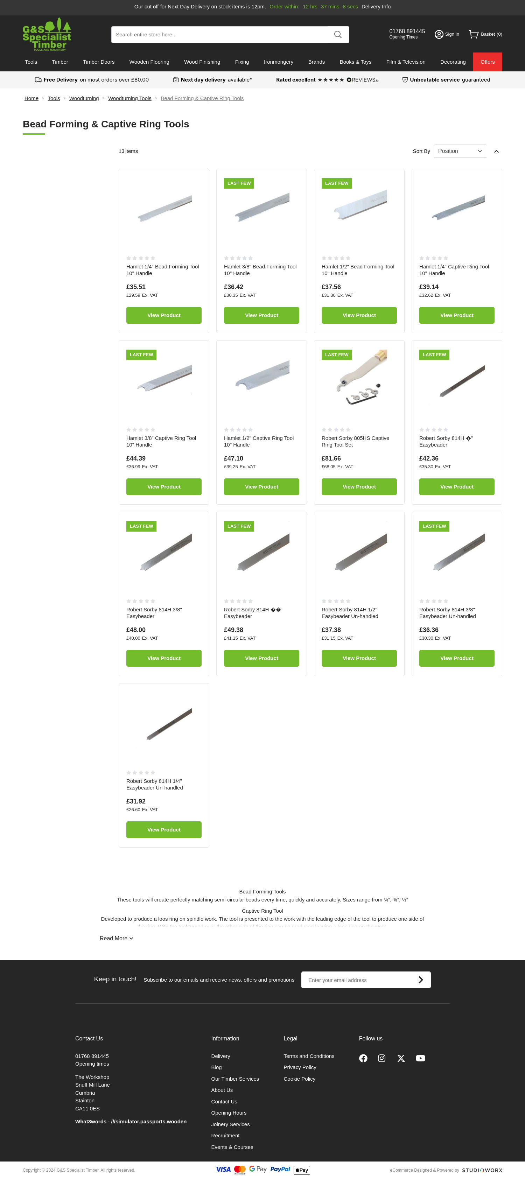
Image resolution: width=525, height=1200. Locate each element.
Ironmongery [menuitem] (278, 62)
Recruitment (225, 1135)
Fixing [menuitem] (242, 62)
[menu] (262, 61)
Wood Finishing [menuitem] (202, 62)
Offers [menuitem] (488, 62)
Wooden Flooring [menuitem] (149, 62)
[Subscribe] (421, 979)
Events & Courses (232, 1147)
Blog (216, 1067)
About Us (222, 1090)
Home (31, 98)
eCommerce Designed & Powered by (424, 1170)
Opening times (92, 1064)
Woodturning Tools (130, 98)
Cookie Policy (300, 1079)
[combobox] (230, 34)
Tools (54, 98)
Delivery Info (376, 6)
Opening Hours (229, 1113)
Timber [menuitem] (60, 62)
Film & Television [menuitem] (406, 62)
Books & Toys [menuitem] (356, 62)
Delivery (220, 1056)
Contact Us (224, 1101)
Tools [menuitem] (31, 62)
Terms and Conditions (309, 1056)
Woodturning (84, 98)
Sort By (421, 151)
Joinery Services (230, 1124)
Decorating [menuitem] (453, 62)
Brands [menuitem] (316, 62)
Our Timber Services (235, 1079)
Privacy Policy (300, 1067)
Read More (113, 938)
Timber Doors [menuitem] (98, 62)
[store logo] (47, 34)
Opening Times (404, 37)
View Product (164, 315)
